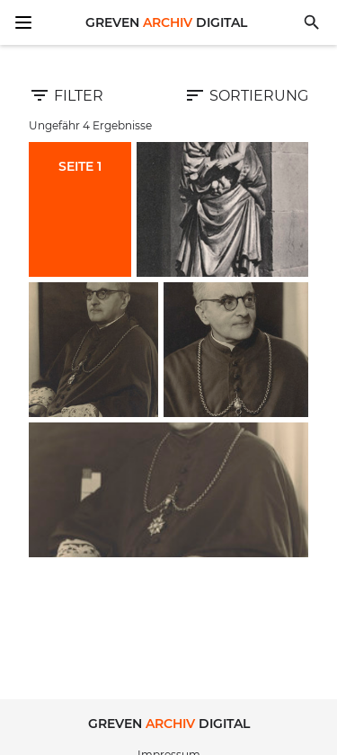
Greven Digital (166, 22)
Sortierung (246, 95)
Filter (66, 95)
